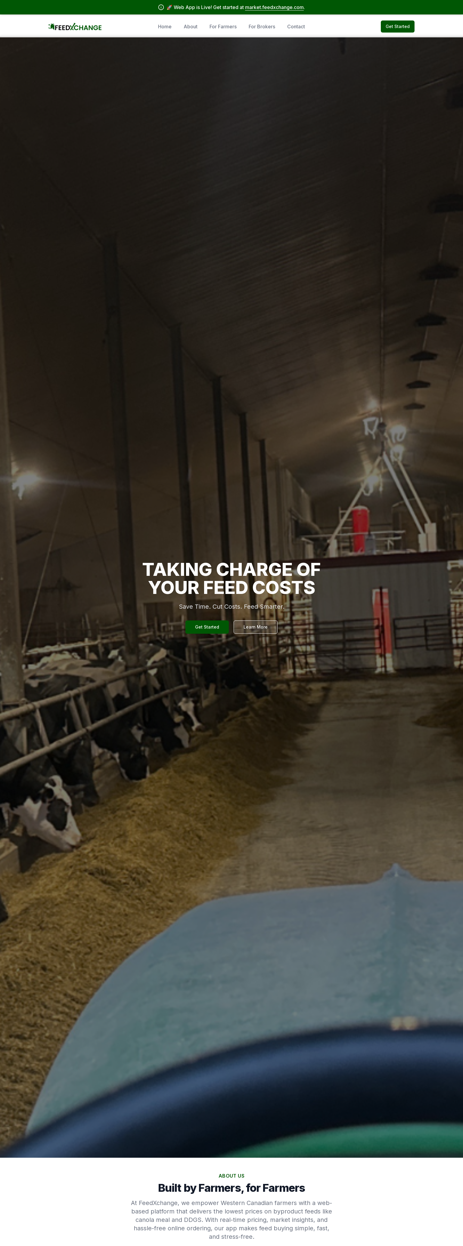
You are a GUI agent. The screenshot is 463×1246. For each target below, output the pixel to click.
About (190, 27)
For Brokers (262, 27)
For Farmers (223, 27)
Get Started (398, 26)
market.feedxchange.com (274, 7)
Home (165, 27)
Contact (296, 27)
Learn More (256, 626)
